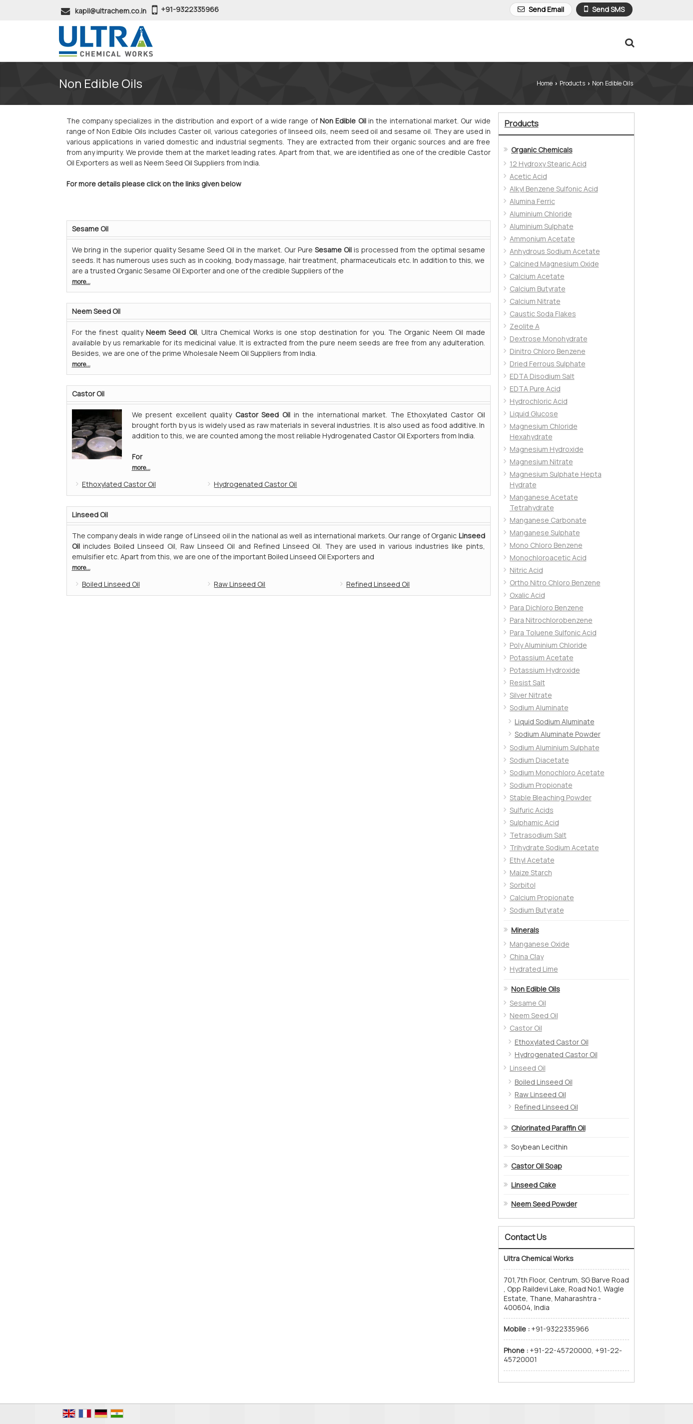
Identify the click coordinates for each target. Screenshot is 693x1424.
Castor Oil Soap (536, 1166)
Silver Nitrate (531, 695)
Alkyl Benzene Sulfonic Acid (554, 188)
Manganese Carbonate (548, 520)
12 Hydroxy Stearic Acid (548, 163)
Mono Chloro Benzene (546, 545)
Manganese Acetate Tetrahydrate (544, 502)
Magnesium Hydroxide (547, 449)
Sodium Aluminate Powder (558, 734)
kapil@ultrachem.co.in (110, 10)
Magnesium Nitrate (541, 461)
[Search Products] (628, 42)
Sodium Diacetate (539, 760)
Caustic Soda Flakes (543, 313)
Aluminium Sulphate (542, 226)
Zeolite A (525, 326)
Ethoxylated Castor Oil (119, 484)
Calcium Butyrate (538, 288)
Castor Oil (88, 393)
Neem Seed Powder (544, 1204)
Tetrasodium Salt (538, 835)
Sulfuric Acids (532, 810)
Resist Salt (527, 682)
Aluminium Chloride (541, 213)
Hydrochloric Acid (539, 401)
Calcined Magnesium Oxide (554, 263)
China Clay (527, 956)
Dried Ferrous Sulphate (548, 363)
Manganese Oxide (540, 944)
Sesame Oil (90, 228)
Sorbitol (523, 885)
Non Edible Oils (535, 989)
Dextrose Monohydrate (549, 338)
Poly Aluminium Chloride (548, 645)
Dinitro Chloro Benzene (548, 351)
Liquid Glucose (534, 413)
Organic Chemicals (542, 149)
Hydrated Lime (534, 969)
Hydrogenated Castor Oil (255, 484)
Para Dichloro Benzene (547, 607)
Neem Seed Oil (96, 311)
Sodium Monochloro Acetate (557, 772)
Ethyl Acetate (532, 860)
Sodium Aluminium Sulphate (555, 747)
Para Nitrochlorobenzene (551, 620)
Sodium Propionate (541, 785)
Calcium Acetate (537, 276)
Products (572, 83)
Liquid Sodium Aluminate (555, 721)
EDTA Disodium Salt (542, 376)
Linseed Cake (533, 1185)
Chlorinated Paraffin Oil (548, 1128)
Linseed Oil (90, 514)
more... (81, 281)
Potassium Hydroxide (545, 670)
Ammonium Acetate (542, 238)
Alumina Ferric (532, 201)
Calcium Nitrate (535, 301)
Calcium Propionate (542, 897)
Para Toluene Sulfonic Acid (553, 632)
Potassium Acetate (542, 657)
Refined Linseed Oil (378, 584)
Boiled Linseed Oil (111, 584)
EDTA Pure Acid (535, 388)
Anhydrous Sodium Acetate (555, 251)
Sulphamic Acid (534, 822)
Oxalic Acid (527, 595)
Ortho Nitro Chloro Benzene (555, 582)
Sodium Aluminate (539, 707)
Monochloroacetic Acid (548, 557)
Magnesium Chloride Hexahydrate (544, 431)
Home (545, 83)
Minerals (525, 930)
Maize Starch (531, 872)
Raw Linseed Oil (239, 584)
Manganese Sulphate (545, 532)
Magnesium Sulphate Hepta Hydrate (556, 479)
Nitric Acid (526, 570)
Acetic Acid (528, 176)
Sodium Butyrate (537, 910)
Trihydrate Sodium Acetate (554, 847)
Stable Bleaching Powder (551, 797)
